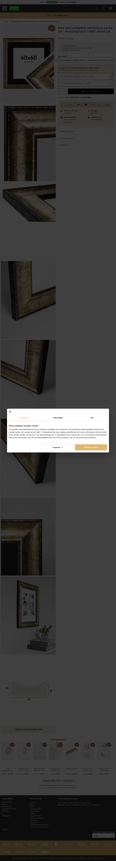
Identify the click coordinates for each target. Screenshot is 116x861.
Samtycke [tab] (24, 418)
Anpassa (58, 447)
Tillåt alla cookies (91, 447)
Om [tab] (92, 418)
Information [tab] (58, 418)
